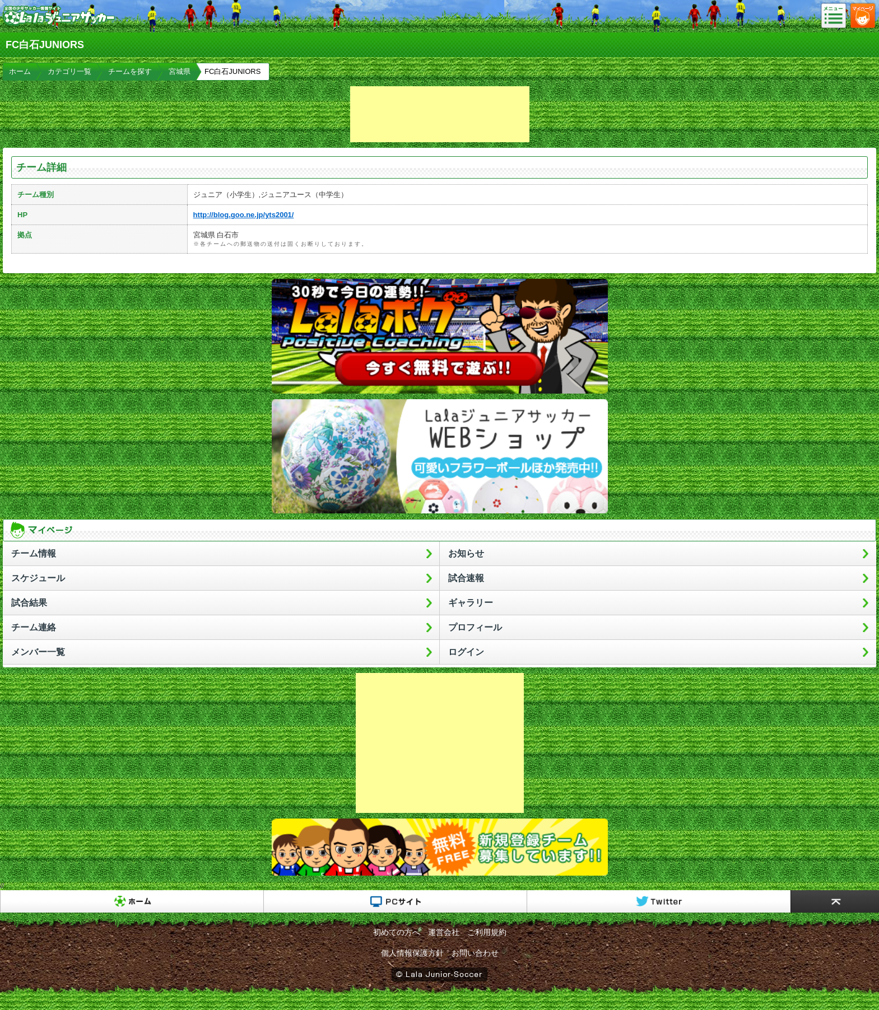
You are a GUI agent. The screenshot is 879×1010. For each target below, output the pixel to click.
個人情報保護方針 (412, 952)
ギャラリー (470, 602)
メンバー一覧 (38, 652)
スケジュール (38, 578)
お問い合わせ (475, 952)
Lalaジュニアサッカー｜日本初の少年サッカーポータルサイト (59, 25)
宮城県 (179, 71)
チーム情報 (33, 553)
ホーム (20, 71)
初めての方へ (396, 932)
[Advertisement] (439, 114)
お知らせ (466, 553)
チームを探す (130, 71)
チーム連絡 (33, 627)
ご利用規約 (486, 932)
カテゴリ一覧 (69, 71)
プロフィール (475, 627)
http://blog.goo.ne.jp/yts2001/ (243, 215)
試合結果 (29, 602)
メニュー (837, 16)
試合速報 (466, 578)
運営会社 (443, 932)
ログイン (466, 652)
